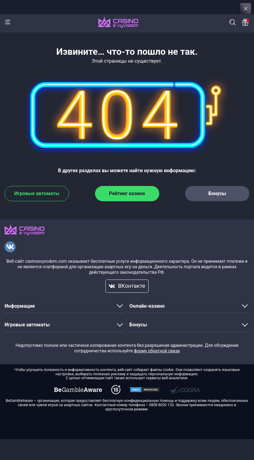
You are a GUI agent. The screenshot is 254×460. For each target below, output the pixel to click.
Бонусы (217, 193)
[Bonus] (245, 22)
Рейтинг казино (127, 193)
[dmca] (78, 389)
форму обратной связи (157, 350)
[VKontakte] (10, 246)
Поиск (232, 22)
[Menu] (8, 22)
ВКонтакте (127, 286)
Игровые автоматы (36, 193)
